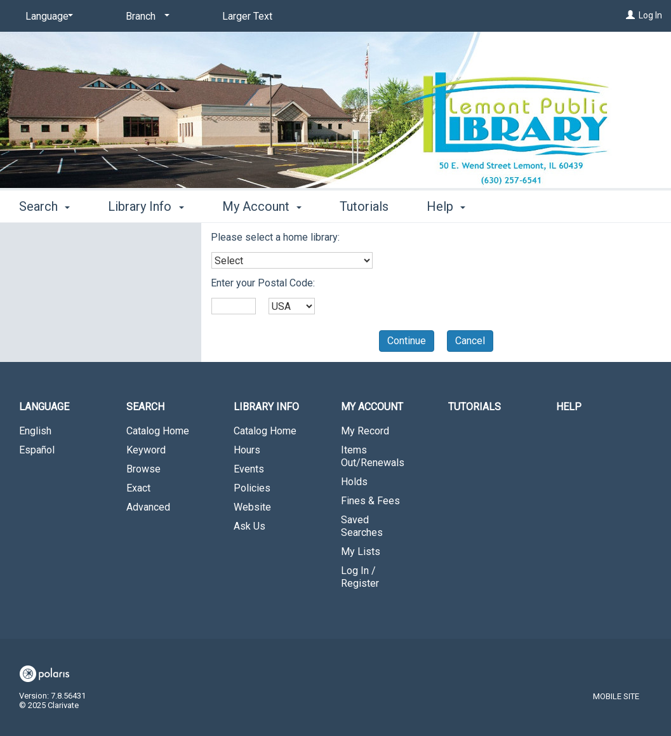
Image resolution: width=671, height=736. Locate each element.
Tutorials (364, 206)
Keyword (146, 450)
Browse (143, 469)
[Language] (47, 16)
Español (37, 450)
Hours (247, 450)
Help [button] (446, 206)
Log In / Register (360, 577)
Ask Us (249, 526)
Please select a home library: (275, 237)
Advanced (148, 507)
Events (249, 469)
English (35, 431)
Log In (650, 15)
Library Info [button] (145, 206)
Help (568, 407)
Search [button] (44, 206)
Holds (354, 482)
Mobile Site (616, 696)
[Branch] (145, 16)
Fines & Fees (370, 501)
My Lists (360, 551)
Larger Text (247, 16)
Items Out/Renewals (372, 456)
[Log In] (630, 15)
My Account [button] (262, 206)
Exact (138, 488)
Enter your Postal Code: (263, 283)
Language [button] (44, 407)
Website (252, 507)
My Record (365, 431)
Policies (252, 488)
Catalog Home (157, 431)
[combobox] (292, 260)
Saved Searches (362, 526)
